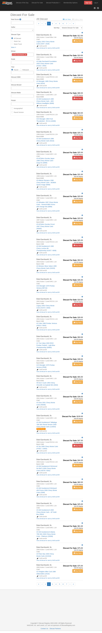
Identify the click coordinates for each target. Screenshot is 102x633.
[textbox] (12, 23)
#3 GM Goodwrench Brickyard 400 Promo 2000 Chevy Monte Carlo (46, 490)
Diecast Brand (16, 85)
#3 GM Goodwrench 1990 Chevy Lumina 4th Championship (46, 248)
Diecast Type (15, 34)
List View (67, 19)
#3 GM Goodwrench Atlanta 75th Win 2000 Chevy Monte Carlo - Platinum (46, 534)
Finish (13, 100)
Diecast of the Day (22, 3)
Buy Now (77, 41)
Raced (16, 70)
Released (25, 70)
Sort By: (57, 28)
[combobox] (22, 22)
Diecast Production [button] (53, 3)
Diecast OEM (16, 77)
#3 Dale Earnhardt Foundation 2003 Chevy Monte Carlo (46, 64)
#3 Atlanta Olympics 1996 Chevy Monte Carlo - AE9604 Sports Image (46, 183)
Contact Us (44, 628)
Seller (13, 27)
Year (12, 67)
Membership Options (70, 3)
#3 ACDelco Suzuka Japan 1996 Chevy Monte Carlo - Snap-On (45, 161)
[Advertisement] (51, 606)
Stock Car (17, 41)
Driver (13, 51)
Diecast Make (16, 92)
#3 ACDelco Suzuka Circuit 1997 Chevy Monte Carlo (45, 226)
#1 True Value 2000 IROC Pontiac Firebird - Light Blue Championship (45, 345)
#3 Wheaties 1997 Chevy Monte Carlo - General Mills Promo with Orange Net (47, 204)
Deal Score (15, 19)
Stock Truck (18, 44)
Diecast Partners (55, 628)
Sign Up (88, 3)
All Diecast (17, 38)
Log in (96, 3)
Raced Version (19, 112)
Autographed (18, 108)
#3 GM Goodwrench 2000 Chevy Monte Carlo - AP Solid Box (46, 512)
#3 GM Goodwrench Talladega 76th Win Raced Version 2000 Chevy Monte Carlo (46, 424)
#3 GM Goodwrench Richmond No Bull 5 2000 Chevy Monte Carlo (46, 468)
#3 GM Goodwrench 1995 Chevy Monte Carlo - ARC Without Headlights (45, 101)
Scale (13, 59)
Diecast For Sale (37, 3)
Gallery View (77, 19)
